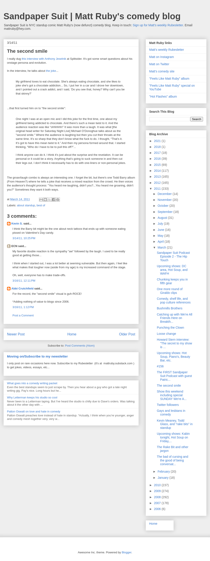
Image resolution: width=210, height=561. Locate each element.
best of (41, 205)
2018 (158, 147)
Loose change (166, 333)
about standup (26, 205)
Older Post (127, 334)
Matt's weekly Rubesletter (166, 49)
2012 (158, 182)
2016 (158, 158)
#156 (160, 366)
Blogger (126, 552)
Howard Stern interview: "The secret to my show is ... (174, 343)
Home (72, 334)
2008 (158, 497)
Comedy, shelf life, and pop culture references (174, 300)
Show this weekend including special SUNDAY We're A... (172, 395)
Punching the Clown (170, 327)
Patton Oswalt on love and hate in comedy (33, 411)
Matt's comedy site (162, 71)
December (165, 194)
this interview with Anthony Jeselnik (44, 58)
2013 (158, 176)
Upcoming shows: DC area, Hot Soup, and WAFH (172, 269)
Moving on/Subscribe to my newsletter (37, 356)
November (165, 200)
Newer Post (16, 334)
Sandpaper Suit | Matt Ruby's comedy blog (92, 16)
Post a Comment (23, 315)
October (163, 205)
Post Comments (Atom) (79, 345)
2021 (158, 141)
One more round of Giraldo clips (170, 291)
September (165, 212)
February (164, 471)
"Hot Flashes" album (163, 96)
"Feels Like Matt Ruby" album (169, 78)
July (161, 223)
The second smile (169, 385)
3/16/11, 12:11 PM (23, 280)
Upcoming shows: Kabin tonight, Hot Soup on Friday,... (173, 437)
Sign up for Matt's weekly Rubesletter (158, 25)
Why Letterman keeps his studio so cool (32, 397)
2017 (158, 152)
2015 (158, 165)
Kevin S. (17, 223)
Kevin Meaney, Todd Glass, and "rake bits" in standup (174, 424)
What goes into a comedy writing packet (32, 383)
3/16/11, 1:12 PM (23, 307)
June (161, 229)
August (163, 217)
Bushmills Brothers (169, 308)
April (161, 241)
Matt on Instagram (161, 57)
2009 (158, 491)
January (163, 477)
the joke (51, 70)
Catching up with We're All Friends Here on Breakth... (174, 318)
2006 (158, 509)
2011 (158, 188)
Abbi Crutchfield (22, 288)
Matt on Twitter (159, 64)
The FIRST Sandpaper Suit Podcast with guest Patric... (174, 375)
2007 (158, 503)
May (161, 235)
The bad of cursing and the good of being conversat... (172, 460)
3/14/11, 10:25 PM (23, 238)
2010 (158, 485)
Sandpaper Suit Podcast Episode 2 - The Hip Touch (173, 256)
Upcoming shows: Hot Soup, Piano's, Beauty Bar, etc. (173, 356)
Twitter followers (168, 405)
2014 (158, 170)
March (162, 247)
